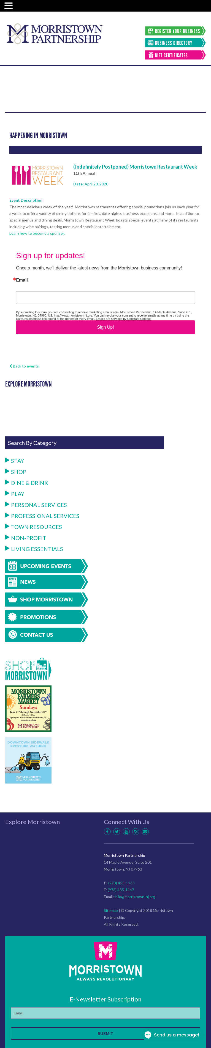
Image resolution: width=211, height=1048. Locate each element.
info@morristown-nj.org (135, 896)
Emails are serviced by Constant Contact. (124, 318)
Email (22, 280)
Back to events (24, 366)
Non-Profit (25, 537)
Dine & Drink (26, 482)
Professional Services (42, 515)
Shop (15, 471)
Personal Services (36, 504)
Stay (14, 460)
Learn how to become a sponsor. (37, 233)
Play (14, 493)
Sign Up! (105, 327)
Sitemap (111, 910)
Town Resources (33, 526)
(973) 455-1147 (121, 889)
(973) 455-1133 (121, 882)
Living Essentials (34, 548)
